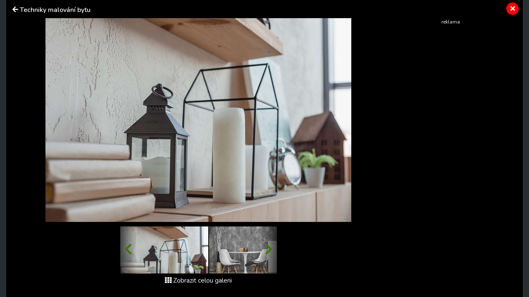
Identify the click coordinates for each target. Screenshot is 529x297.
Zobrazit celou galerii (198, 280)
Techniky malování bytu (55, 9)
